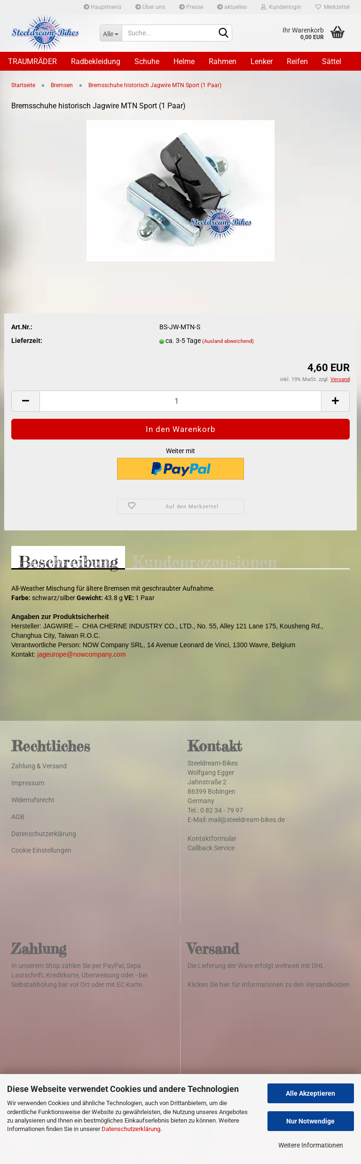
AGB (17, 817)
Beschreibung (68, 561)
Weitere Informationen (310, 1145)
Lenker (262, 61)
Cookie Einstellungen (41, 850)
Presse (191, 7)
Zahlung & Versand (39, 766)
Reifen (297, 61)
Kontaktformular (212, 838)
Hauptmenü (102, 7)
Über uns (150, 7)
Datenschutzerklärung (131, 1128)
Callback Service (211, 848)
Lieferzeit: (26, 340)
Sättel (331, 61)
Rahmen (222, 61)
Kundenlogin (281, 7)
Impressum (27, 783)
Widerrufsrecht (33, 800)
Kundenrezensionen (204, 561)
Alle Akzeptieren (310, 1093)
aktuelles (232, 7)
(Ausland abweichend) (228, 341)
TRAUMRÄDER (32, 61)
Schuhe (146, 61)
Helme (184, 61)
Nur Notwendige (310, 1121)
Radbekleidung (95, 61)
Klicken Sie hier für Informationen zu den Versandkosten (269, 984)
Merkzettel (332, 7)
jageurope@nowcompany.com (81, 654)
